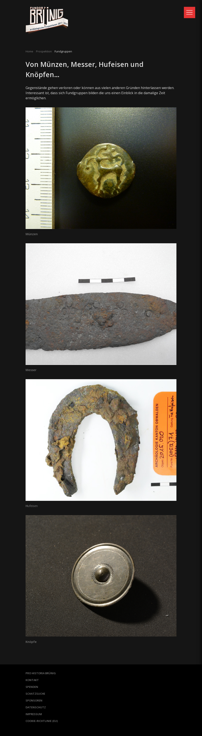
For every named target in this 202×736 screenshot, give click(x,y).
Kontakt (32, 680)
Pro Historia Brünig (41, 673)
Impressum (34, 714)
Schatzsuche (35, 694)
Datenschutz (36, 707)
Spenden (32, 687)
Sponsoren (34, 700)
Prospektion (44, 51)
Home (29, 51)
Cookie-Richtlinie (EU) (42, 721)
